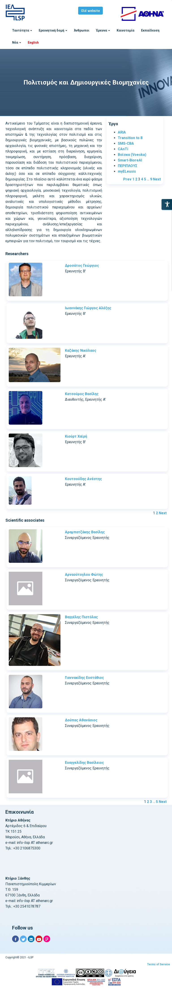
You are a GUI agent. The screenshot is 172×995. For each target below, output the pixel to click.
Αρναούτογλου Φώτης (84, 574)
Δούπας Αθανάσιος (81, 720)
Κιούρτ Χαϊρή (76, 436)
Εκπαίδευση (150, 30)
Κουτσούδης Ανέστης (83, 479)
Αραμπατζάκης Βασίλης (85, 532)
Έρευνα (103, 30)
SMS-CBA (126, 143)
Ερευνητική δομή (53, 30)
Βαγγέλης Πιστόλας (81, 617)
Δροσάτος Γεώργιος (82, 265)
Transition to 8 (130, 138)
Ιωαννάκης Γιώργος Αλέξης (88, 308)
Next (157, 179)
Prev (127, 179)
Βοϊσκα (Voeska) (132, 154)
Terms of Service (158, 964)
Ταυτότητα (22, 30)
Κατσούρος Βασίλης (82, 394)
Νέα (16, 42)
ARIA (122, 132)
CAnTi (123, 149)
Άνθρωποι (81, 30)
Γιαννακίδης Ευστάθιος (84, 677)
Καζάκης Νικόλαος (80, 350)
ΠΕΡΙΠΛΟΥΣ (127, 166)
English (33, 42)
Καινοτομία (125, 30)
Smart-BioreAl (130, 160)
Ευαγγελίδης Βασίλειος (84, 762)
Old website (90, 10)
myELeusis (127, 171)
